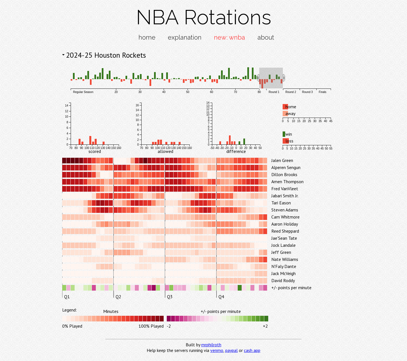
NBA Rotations (203, 17)
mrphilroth (211, 344)
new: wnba (229, 37)
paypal (231, 350)
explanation (185, 37)
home (146, 37)
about (265, 37)
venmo (216, 350)
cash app (252, 350)
